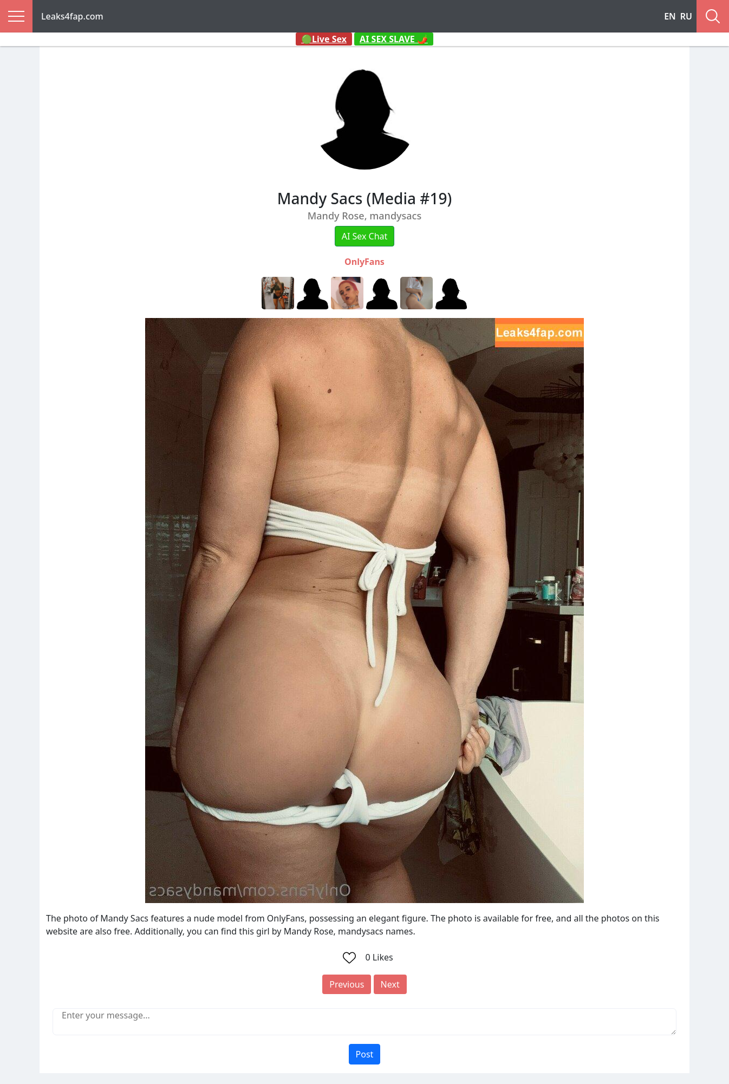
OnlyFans (364, 262)
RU (686, 16)
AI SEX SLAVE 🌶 (394, 39)
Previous (346, 984)
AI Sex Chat (365, 236)
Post (365, 1054)
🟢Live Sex (324, 39)
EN (670, 16)
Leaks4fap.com (72, 16)
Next (390, 984)
